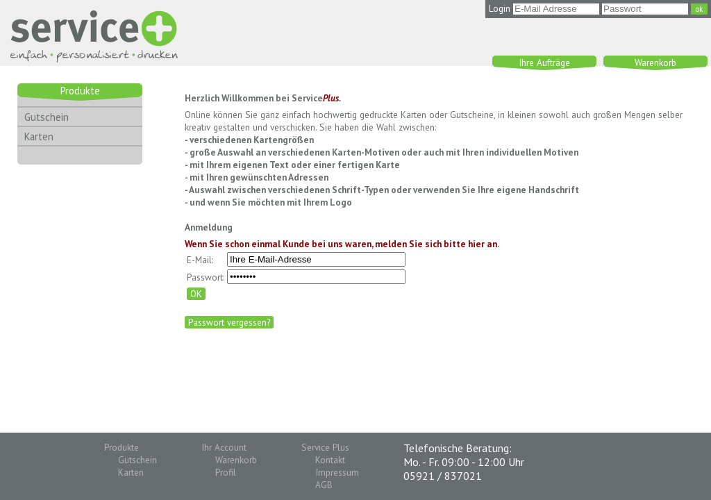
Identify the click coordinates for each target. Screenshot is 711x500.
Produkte (80, 90)
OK (196, 294)
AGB (324, 484)
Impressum (337, 472)
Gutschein (46, 117)
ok (699, 9)
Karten (38, 136)
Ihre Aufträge (544, 62)
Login (499, 8)
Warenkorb (655, 62)
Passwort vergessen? (229, 322)
